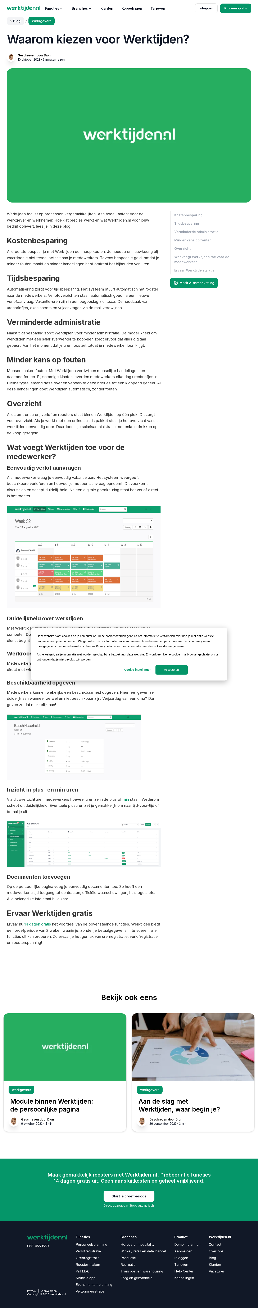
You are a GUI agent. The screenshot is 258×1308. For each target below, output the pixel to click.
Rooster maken (88, 1264)
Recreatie (128, 1264)
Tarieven (157, 8)
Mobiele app (85, 1278)
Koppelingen (132, 8)
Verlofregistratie (88, 1251)
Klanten (106, 8)
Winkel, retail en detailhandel (143, 1251)
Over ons (216, 1251)
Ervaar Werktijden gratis (194, 270)
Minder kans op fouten (193, 240)
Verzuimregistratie (90, 1291)
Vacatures (217, 1271)
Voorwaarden (48, 1291)
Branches (82, 8)
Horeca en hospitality (137, 1244)
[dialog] (129, 654)
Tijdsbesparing (186, 223)
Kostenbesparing (188, 215)
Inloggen (206, 8)
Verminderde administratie (196, 232)
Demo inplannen (187, 1244)
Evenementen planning (94, 1285)
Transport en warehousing (142, 1271)
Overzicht (182, 248)
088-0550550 (38, 1246)
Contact (215, 1244)
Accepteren (171, 669)
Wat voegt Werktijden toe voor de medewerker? (201, 259)
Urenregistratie (87, 1258)
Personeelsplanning (91, 1244)
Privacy (31, 1291)
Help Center (184, 1271)
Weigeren (205, 669)
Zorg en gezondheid (136, 1278)
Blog (212, 1258)
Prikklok (82, 1271)
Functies (54, 8)
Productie (128, 1258)
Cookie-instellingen (137, 669)
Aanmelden (183, 1251)
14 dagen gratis (37, 924)
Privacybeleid (104, 646)
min (126, 799)
